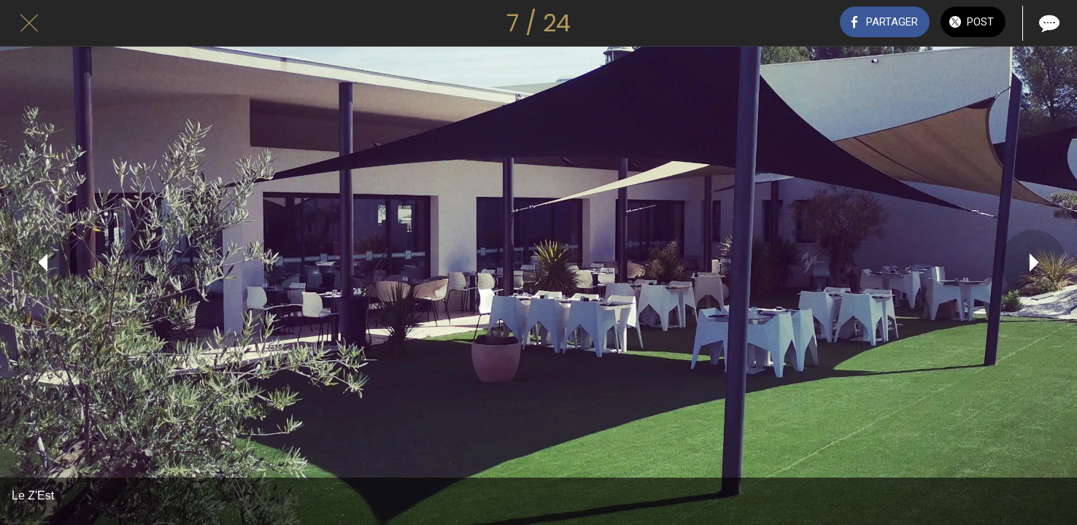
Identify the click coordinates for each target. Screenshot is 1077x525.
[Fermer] (29, 23)
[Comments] (1047, 23)
